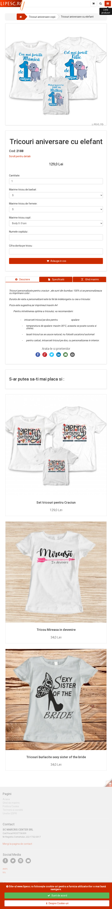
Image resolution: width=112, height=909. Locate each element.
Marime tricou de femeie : (23, 203)
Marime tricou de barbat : (23, 189)
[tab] (22, 279)
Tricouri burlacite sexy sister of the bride (56, 757)
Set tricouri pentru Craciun (56, 502)
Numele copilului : (18, 231)
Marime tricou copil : (20, 217)
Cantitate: (14, 175)
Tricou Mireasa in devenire (56, 630)
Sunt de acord (57, 895)
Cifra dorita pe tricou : (21, 245)
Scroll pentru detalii (20, 156)
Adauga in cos (56, 261)
